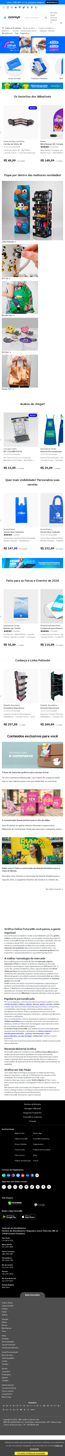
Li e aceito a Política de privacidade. (31, 1453)
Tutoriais (32, 1121)
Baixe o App (37, 1133)
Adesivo (4, 1315)
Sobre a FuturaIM (21, 1139)
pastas (42, 1004)
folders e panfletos (12, 1021)
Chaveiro (5, 1364)
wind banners (38, 1033)
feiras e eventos (45, 1031)
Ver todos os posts (54, 889)
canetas (28, 1033)
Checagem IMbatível (32, 1108)
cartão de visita (11, 1004)
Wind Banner (7, 1328)
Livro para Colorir (10, 449)
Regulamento (38, 1144)
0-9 (32, 1410)
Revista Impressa (8, 1385)
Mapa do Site (19, 1133)
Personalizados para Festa (50, 625)
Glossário (32, 1402)
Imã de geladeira (8, 1342)
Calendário (6, 1371)
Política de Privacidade (41, 1150)
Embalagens (6, 1374)
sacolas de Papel (25, 1036)
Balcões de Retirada (32, 1104)
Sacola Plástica (9, 529)
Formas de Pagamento (13, 1169)
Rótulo (4, 1322)
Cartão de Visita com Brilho (14, 141)
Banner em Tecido (12, 628)
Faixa (4, 1331)
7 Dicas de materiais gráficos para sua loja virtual (25, 772)
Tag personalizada (8, 1345)
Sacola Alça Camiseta (14, 532)
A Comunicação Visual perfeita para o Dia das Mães (26, 820)
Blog (35, 1155)
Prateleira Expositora (14, 708)
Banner (43, 141)
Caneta (4, 1361)
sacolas (49, 1004)
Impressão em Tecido (48, 449)
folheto (21, 1004)
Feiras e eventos (8, 1391)
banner (36, 1004)
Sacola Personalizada (10, 1352)
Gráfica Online (7, 1303)
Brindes (4, 1368)
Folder (4, 1312)
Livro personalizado (9, 1388)
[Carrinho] (61, 23)
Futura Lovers (20, 1150)
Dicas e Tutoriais (20, 1144)
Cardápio (5, 1380)
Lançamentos (7, 1394)
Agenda (5, 1377)
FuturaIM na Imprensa (32, 1117)
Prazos (35, 1161)
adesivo (29, 1004)
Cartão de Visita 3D (13, 144)
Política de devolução (23, 1161)
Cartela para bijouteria (10, 1348)
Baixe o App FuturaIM (12, 1210)
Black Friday (6, 1397)
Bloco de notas (7, 1355)
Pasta (4, 1336)
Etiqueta (5, 1319)
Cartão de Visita (7, 1306)
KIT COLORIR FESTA (13, 451)
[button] (5, 44)
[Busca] (45, 17)
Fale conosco (19, 1155)
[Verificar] (15, 1203)
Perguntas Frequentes (32, 1112)
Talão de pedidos (8, 1358)
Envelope (5, 1339)
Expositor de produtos (12, 705)
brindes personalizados (14, 1033)
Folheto (5, 1309)
